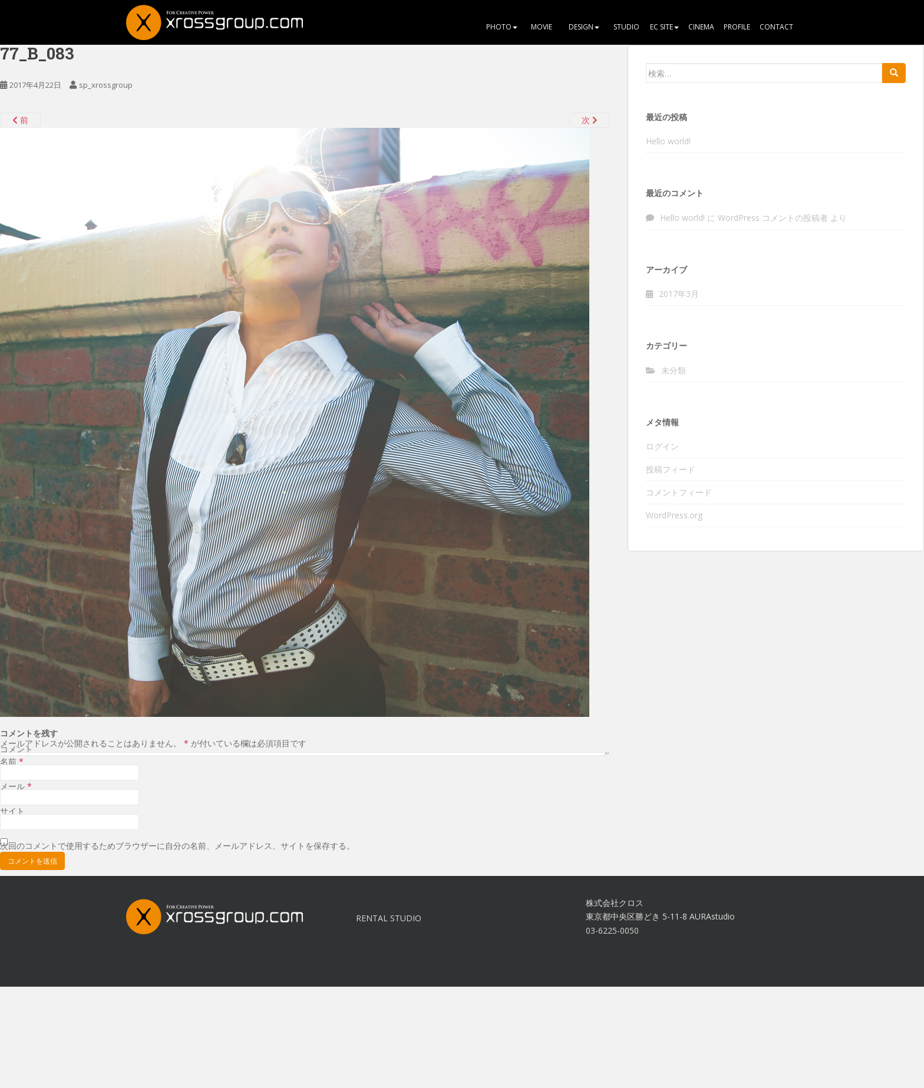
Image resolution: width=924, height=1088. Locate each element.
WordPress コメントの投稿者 (773, 217)
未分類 (673, 370)
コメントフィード (679, 492)
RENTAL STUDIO (388, 918)
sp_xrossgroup (106, 85)
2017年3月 (679, 293)
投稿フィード (670, 469)
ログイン (662, 446)
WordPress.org (674, 515)
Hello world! (668, 141)
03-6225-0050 (612, 930)
